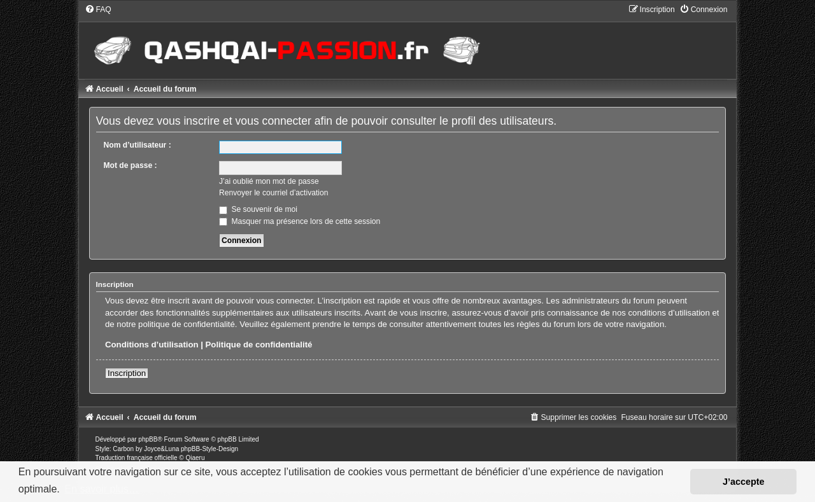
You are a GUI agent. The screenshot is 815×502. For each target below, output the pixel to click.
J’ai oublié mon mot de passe (269, 181)
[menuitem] (98, 9)
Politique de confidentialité (259, 344)
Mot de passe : (130, 165)
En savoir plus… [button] (101, 489)
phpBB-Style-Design (209, 448)
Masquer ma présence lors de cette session (299, 221)
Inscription (127, 373)
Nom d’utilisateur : (137, 145)
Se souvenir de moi (258, 209)
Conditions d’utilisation (152, 344)
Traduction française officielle (137, 457)
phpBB (147, 439)
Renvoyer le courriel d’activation (273, 192)
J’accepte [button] (744, 482)
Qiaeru (194, 457)
